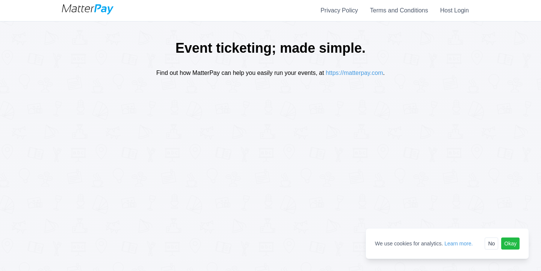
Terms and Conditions (399, 10)
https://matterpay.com (354, 73)
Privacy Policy (339, 10)
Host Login (454, 10)
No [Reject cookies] (491, 244)
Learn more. (458, 244)
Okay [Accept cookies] (510, 244)
